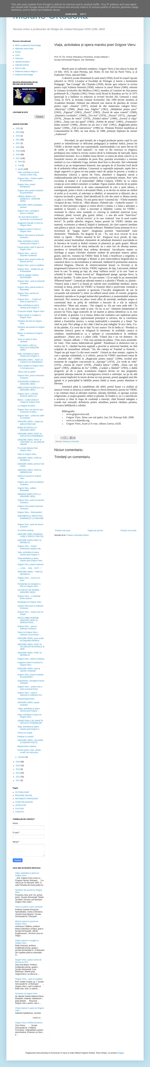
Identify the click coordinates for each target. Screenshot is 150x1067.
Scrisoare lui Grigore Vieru (26, 993)
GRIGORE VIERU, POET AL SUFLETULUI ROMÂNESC (30, 435)
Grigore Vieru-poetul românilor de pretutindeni (30, 191)
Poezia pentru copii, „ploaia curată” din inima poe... (29, 751)
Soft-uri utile (20, 68)
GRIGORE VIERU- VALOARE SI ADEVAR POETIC (30, 741)
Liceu (17, 55)
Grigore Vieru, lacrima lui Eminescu (28, 294)
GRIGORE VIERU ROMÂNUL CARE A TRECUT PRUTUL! (31, 535)
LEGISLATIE (20, 805)
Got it (83, 14)
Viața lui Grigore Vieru (27, 454)
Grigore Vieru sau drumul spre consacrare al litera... (30, 410)
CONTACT (19, 812)
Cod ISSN (19, 808)
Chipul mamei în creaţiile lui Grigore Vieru (29, 316)
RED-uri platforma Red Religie (28, 45)
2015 (18, 765)
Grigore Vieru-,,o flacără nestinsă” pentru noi (28, 395)
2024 (18, 132)
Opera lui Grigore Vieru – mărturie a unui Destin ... (29, 633)
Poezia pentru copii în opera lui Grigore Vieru (31, 248)
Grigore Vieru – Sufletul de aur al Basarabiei (30, 270)
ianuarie (21, 757)
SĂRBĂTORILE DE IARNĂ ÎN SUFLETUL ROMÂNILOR (30, 722)
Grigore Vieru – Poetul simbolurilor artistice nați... (30, 547)
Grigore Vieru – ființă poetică (30, 512)
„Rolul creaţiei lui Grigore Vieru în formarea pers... (31, 367)
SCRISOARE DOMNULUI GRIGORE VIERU (29, 382)
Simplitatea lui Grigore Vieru (29, 602)
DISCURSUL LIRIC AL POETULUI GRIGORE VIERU (28, 347)
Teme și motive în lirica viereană (27, 340)
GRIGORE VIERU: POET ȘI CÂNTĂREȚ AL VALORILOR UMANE (31, 442)
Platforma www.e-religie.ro (26, 71)
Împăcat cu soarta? (26, 736)
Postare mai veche (128, 530)
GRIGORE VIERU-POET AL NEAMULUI (29, 541)
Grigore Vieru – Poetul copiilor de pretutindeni (30, 179)
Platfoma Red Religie (24, 75)
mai (20, 165)
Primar (18, 52)
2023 (18, 136)
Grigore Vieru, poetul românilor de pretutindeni (31, 676)
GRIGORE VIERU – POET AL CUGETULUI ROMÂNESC (30, 361)
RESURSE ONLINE (23, 795)
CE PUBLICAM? (22, 792)
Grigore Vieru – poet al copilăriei (28, 979)
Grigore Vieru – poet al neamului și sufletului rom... (30, 694)
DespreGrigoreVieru (26, 699)
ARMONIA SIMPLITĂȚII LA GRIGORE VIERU (29, 495)
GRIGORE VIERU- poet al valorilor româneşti (29, 669)
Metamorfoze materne (27, 746)
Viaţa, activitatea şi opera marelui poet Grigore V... (29, 306)
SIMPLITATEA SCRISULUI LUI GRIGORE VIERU (31, 389)
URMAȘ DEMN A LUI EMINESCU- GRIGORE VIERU (29, 198)
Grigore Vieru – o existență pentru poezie (29, 597)
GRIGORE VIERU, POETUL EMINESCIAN (30, 471)
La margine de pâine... (27, 406)
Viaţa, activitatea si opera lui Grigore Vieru (29, 716)
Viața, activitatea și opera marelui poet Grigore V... (29, 242)
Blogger (120, 1053)
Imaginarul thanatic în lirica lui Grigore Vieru (30, 224)
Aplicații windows (22, 62)
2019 (18, 151)
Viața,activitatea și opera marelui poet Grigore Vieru (30, 559)
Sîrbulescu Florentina (71, 441)
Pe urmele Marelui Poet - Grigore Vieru (28, 449)
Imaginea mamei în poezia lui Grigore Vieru (30, 663)
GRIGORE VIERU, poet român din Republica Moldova (31, 639)
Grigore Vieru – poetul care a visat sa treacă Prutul (30, 688)
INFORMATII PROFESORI (26, 799)
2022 (18, 140)
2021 (18, 143)
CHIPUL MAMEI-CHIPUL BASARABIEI (28, 276)
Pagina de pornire (95, 530)
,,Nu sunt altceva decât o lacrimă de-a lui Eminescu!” (30, 218)
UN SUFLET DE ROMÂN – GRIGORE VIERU (29, 591)
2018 (18, 154)
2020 (18, 147)
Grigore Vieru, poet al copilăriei (31, 265)
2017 (18, 158)
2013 (18, 773)
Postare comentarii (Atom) (78, 535)
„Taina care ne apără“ (27, 372)
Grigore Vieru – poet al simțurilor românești (27, 254)
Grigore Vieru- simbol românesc (31, 659)
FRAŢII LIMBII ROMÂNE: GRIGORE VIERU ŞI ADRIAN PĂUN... (28, 620)
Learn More (71, 14)
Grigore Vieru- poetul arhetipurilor (26, 185)
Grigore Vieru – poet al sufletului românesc (27, 627)
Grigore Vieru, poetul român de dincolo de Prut (31, 260)
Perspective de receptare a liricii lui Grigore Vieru (29, 585)
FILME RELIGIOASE (24, 802)
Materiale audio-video (24, 49)
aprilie (21, 169)
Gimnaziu (19, 58)
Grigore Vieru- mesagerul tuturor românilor (28, 212)
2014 (18, 769)
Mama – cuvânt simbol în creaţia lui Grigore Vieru (29, 401)
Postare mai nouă (62, 530)
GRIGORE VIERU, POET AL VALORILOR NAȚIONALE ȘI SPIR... (31, 646)
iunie (20, 161)
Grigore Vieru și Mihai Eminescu (28, 1023)
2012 (18, 777)
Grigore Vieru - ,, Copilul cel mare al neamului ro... (29, 300)
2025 (18, 128)
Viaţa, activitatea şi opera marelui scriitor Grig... (28, 173)
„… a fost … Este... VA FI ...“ (29, 568)
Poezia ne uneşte (25, 733)
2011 (18, 780)
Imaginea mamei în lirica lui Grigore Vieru (29, 230)
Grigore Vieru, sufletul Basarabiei (27, 489)
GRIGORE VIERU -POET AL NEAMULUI (30, 654)
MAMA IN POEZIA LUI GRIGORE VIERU (27, 429)
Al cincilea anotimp (26, 530)
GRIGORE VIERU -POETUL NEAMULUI (30, 459)
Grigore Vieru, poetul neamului (31, 564)
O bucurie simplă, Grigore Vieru (31, 311)
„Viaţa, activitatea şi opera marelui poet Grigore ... (29, 709)
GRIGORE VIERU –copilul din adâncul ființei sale (30, 422)
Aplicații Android (22, 65)
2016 (18, 762)
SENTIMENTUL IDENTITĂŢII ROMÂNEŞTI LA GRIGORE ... (31, 518)
